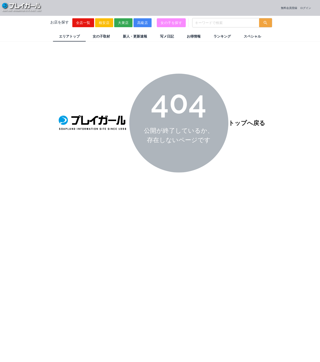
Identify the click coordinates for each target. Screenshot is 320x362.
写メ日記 (167, 36)
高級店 (142, 23)
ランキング (222, 36)
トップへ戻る (246, 123)
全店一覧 (83, 23)
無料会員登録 (289, 8)
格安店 (104, 23)
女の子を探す (171, 23)
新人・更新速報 (135, 36)
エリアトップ (69, 36)
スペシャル (252, 36)
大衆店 (123, 23)
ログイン (305, 8)
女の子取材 (101, 36)
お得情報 (194, 36)
